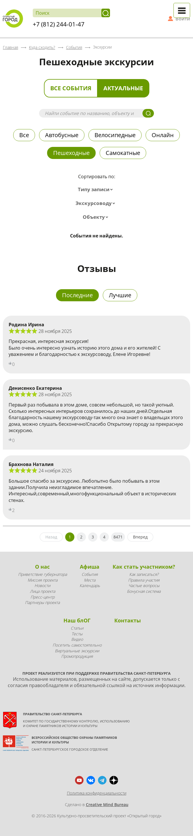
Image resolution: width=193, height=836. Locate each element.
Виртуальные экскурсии (77, 650)
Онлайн (163, 135)
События (90, 574)
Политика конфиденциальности (96, 793)
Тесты (77, 633)
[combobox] (96, 189)
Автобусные (61, 135)
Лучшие (120, 295)
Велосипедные (115, 135)
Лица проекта (42, 591)
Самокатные (123, 153)
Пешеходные (71, 153)
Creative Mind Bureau (107, 804)
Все (24, 135)
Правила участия (143, 580)
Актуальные (123, 88)
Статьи (77, 628)
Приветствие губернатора (42, 574)
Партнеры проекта (42, 602)
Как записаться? (144, 574)
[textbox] (96, 189)
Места (89, 580)
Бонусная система (144, 591)
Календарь (90, 585)
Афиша (89, 566)
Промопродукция (77, 656)
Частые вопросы (143, 585)
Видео (77, 639)
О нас (42, 566)
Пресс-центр (42, 597)
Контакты (127, 620)
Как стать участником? (144, 566)
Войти (182, 19)
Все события (70, 88)
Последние (77, 295)
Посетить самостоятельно (77, 645)
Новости (42, 585)
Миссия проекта (42, 580)
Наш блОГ (76, 620)
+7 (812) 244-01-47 (58, 24)
